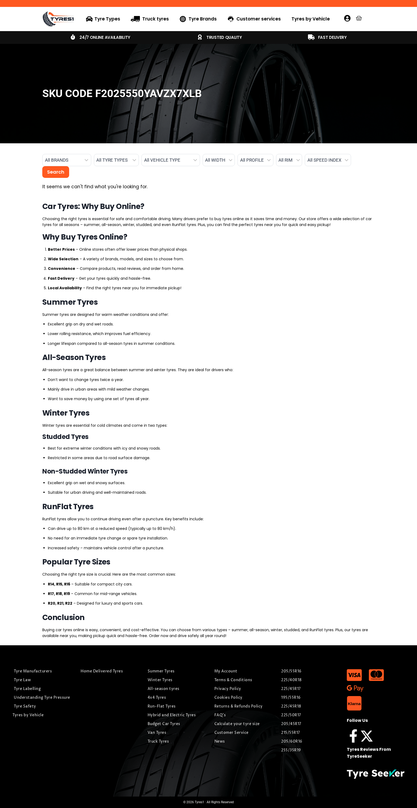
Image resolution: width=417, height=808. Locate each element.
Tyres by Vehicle (310, 19)
